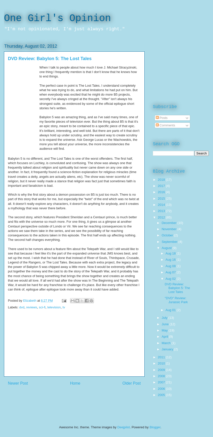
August (167, 248)
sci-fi (42, 307)
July (165, 318)
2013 (162, 211)
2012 (162, 217)
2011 (162, 357)
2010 (162, 363)
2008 (162, 376)
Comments (165, 125)
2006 (162, 389)
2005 (162, 395)
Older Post (131, 383)
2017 (162, 186)
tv (63, 307)
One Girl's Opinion (57, 18)
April (165, 336)
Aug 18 (171, 253)
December (170, 223)
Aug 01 (171, 310)
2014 (162, 205)
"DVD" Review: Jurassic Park (176, 300)
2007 (162, 382)
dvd (22, 307)
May (165, 330)
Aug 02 (171, 279)
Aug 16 (171, 259)
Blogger (155, 427)
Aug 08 (171, 266)
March (167, 343)
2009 (162, 370)
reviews (31, 307)
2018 (162, 180)
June (166, 324)
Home (75, 383)
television (54, 307)
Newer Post (18, 383)
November (170, 229)
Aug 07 (171, 272)
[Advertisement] (74, 348)
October (168, 235)
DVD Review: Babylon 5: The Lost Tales (177, 288)
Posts (162, 118)
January (168, 349)
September (170, 242)
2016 (162, 192)
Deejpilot (123, 427)
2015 (162, 198)
